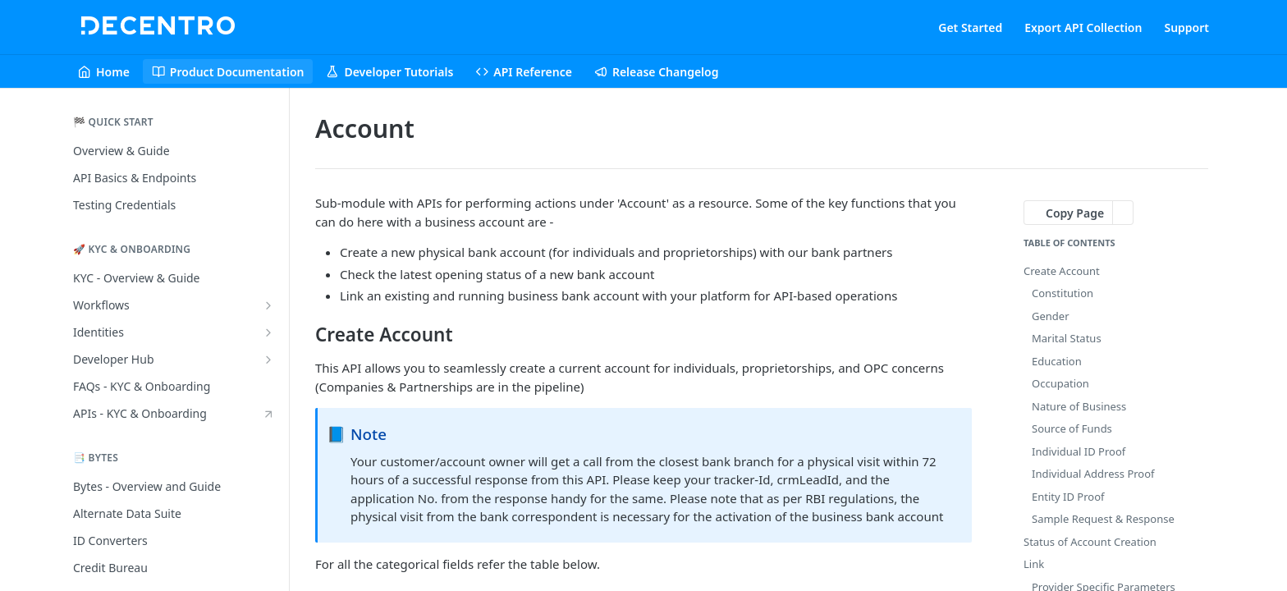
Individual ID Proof (1078, 451)
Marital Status (1067, 338)
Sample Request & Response (1103, 518)
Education (1057, 361)
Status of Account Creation (1090, 541)
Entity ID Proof (1068, 496)
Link (1034, 564)
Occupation (1060, 383)
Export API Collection (1083, 27)
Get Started (970, 27)
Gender (1050, 316)
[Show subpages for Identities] (268, 332)
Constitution (1062, 293)
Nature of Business (1079, 406)
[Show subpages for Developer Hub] (268, 359)
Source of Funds (1072, 428)
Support (1186, 27)
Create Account (1062, 270)
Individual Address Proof (1093, 473)
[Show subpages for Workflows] (268, 305)
